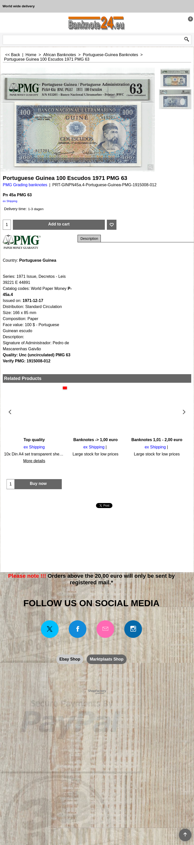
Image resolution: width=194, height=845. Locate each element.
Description (89, 239)
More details (33, 461)
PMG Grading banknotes (25, 185)
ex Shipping (10, 201)
